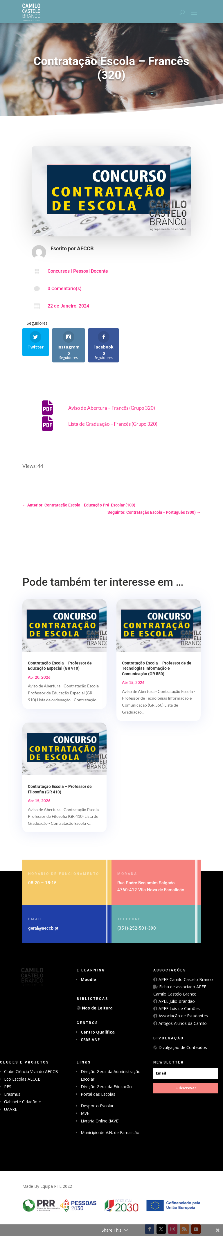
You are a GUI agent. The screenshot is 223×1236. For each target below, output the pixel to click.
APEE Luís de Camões (178, 1008)
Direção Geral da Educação (106, 1086)
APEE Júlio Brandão (176, 1001)
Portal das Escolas (98, 1094)
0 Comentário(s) (65, 288)
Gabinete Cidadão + (22, 1101)
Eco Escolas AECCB (22, 1079)
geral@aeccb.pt (43, 928)
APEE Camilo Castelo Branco (185, 979)
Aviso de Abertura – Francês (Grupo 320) (111, 408)
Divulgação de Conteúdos (182, 1047)
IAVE (85, 1113)
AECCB (85, 248)
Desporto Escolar (97, 1106)
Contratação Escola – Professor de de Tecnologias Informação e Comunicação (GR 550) (156, 668)
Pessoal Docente (90, 271)
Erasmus (12, 1094)
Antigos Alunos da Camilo (182, 1023)
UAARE (10, 1109)
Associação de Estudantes (182, 1015)
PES (7, 1086)
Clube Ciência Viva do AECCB (31, 1071)
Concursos (59, 271)
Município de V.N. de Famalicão (110, 1132)
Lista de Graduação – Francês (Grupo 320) (112, 424)
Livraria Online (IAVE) (100, 1121)
